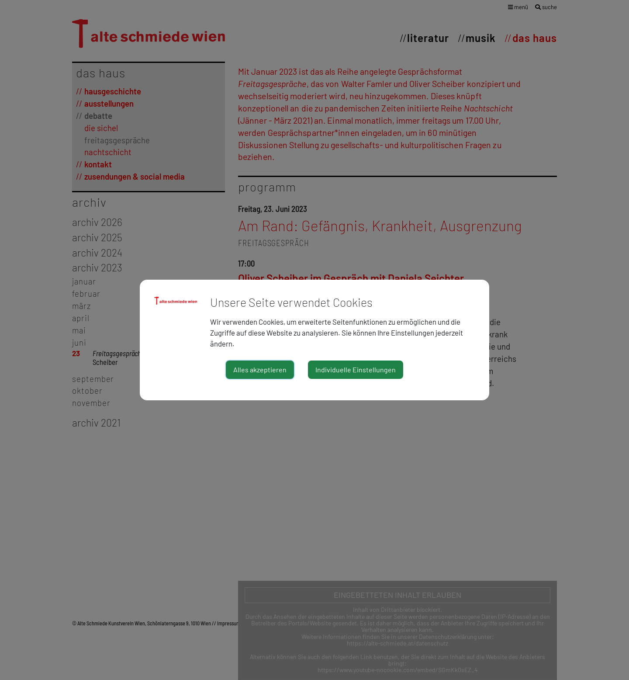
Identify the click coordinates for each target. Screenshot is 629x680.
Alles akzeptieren (260, 369)
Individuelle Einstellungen (355, 369)
